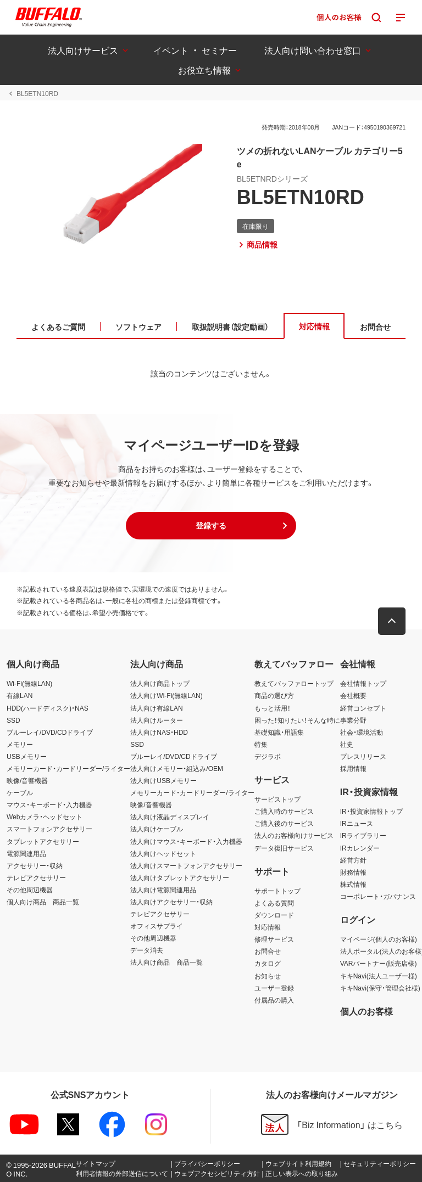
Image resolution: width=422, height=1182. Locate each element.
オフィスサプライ (156, 926)
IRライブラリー (363, 835)
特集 (261, 744)
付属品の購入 (274, 1000)
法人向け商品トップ (160, 683)
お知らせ (267, 976)
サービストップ (277, 799)
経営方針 (353, 860)
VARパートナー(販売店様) (378, 963)
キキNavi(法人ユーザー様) (378, 976)
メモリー (20, 744)
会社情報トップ (363, 683)
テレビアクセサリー (36, 877)
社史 (346, 744)
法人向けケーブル (156, 829)
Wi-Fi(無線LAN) (29, 683)
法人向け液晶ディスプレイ (169, 816)
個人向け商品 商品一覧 (43, 902)
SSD (13, 720)
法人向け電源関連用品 (163, 889)
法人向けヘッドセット (163, 853)
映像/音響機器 (27, 780)
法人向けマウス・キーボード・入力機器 (186, 841)
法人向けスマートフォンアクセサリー (186, 865)
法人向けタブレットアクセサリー (179, 877)
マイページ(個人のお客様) (378, 939)
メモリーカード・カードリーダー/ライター (68, 768)
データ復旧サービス (284, 848)
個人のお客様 (366, 1010)
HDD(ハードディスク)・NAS (47, 708)
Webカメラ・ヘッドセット (44, 816)
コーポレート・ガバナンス (378, 896)
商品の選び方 (274, 695)
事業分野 (353, 720)
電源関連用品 (26, 853)
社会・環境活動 (361, 732)
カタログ (267, 963)
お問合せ (267, 951)
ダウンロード (274, 915)
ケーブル (20, 792)
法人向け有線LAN (156, 708)
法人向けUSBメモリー (163, 780)
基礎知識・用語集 (279, 732)
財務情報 (353, 872)
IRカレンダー (360, 848)
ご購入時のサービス (284, 811)
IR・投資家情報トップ (371, 811)
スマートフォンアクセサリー (49, 829)
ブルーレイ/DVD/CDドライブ (50, 732)
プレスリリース (363, 756)
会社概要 (353, 695)
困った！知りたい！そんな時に (297, 720)
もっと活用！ (272, 708)
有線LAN (19, 695)
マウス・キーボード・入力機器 (49, 804)
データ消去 (146, 950)
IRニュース (356, 823)
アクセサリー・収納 (35, 865)
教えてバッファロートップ (294, 683)
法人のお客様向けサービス (294, 835)
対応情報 (267, 927)
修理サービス (274, 939)
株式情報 (353, 884)
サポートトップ (277, 891)
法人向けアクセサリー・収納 (171, 902)
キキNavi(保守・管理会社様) (380, 988)
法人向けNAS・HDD (159, 732)
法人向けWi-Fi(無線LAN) (166, 695)
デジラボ (267, 756)
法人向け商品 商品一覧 (166, 962)
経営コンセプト (363, 708)
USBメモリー (27, 756)
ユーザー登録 (274, 988)
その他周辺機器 (30, 889)
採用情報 (353, 768)
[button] (211, 525)
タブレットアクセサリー (43, 841)
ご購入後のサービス (284, 823)
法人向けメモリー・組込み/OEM (176, 768)
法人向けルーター (156, 720)
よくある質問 (274, 903)
